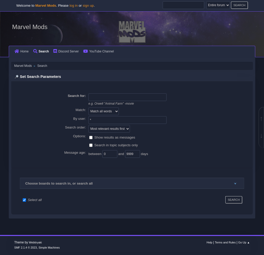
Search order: (75, 127)
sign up (88, 5)
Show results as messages (114, 137)
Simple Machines (49, 247)
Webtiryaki (35, 242)
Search (41, 51)
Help (209, 242)
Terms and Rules (225, 242)
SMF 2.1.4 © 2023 (25, 247)
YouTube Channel (98, 51)
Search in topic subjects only (116, 145)
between (95, 154)
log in (74, 5)
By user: (79, 119)
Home (21, 51)
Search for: (77, 96)
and (121, 154)
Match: (81, 110)
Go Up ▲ (244, 242)
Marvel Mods (29, 26)
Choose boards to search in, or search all (59, 183)
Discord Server (66, 51)
